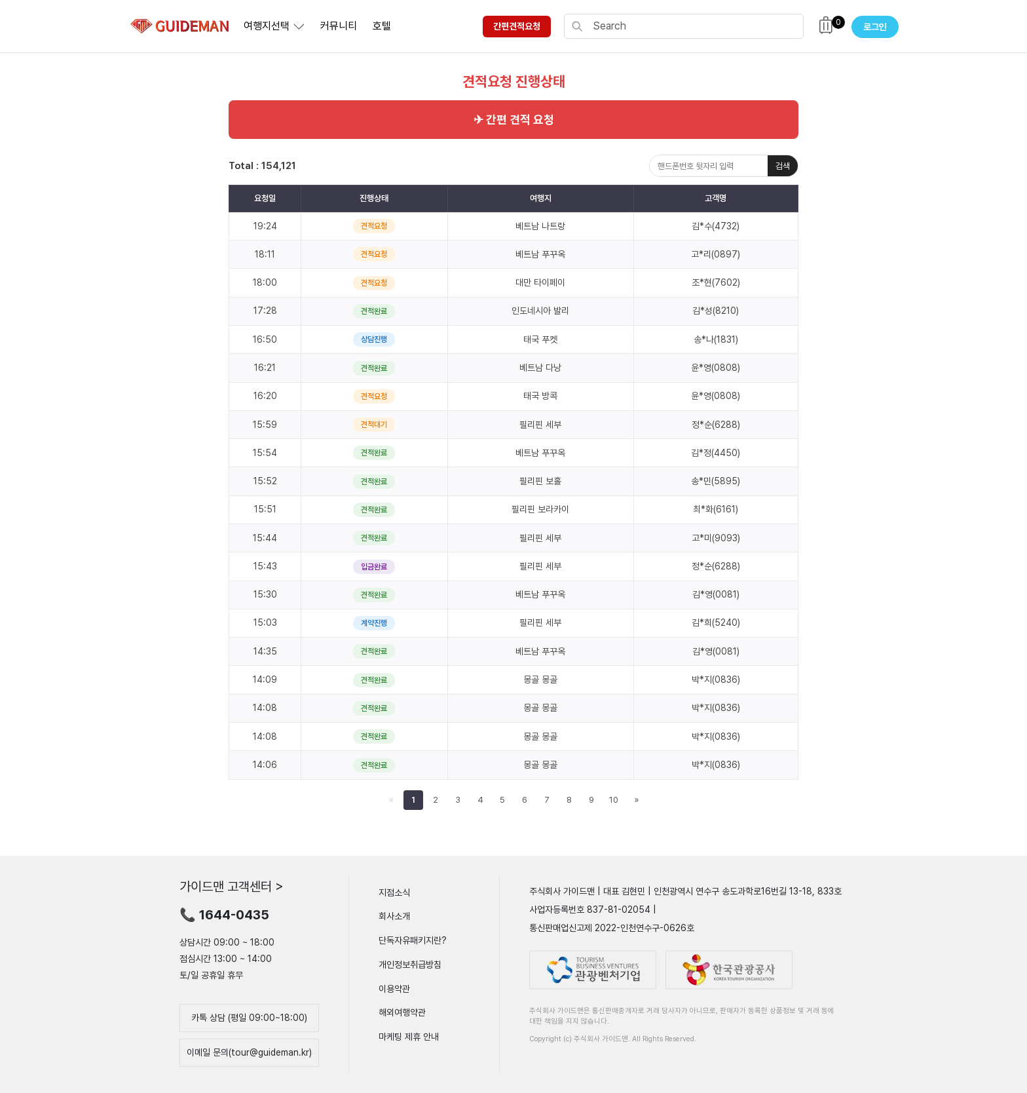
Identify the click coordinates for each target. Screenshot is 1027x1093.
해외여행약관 (402, 1012)
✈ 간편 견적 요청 (514, 119)
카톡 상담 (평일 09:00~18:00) (249, 1017)
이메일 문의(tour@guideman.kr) (249, 1052)
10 (613, 800)
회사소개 (394, 916)
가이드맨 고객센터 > (231, 886)
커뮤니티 (338, 26)
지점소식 (394, 892)
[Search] (694, 26)
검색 (782, 166)
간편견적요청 (516, 26)
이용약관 (394, 988)
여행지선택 (266, 26)
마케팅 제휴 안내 (409, 1036)
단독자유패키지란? (413, 940)
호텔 (382, 26)
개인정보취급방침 (410, 964)
